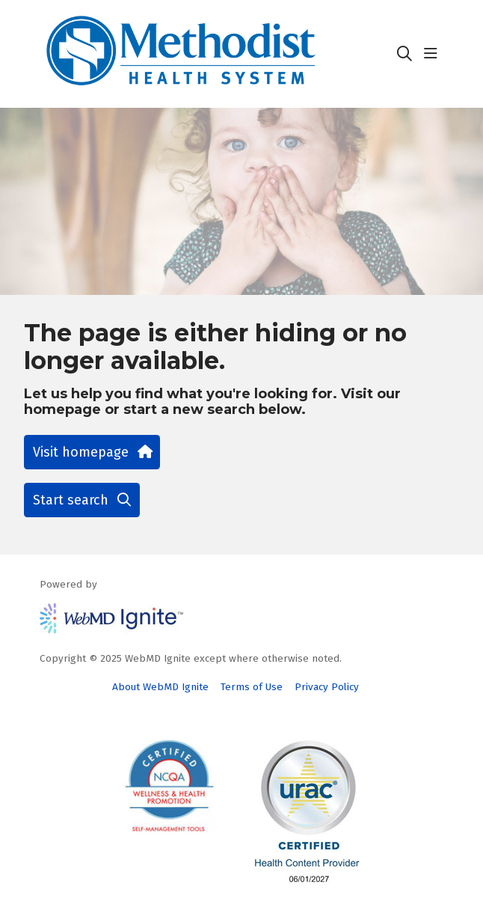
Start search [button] (82, 500)
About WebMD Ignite (160, 686)
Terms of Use (252, 686)
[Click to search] (404, 53)
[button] (433, 53)
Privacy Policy (327, 686)
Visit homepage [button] (92, 452)
